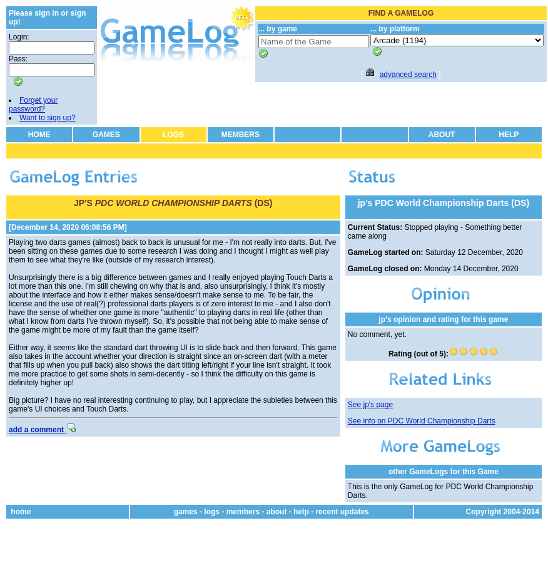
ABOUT (442, 134)
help (301, 511)
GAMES (106, 134)
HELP (509, 134)
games (186, 511)
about (276, 511)
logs (212, 511)
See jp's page (370, 404)
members (243, 511)
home (21, 511)
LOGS (173, 134)
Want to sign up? (47, 117)
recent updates (341, 511)
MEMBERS (240, 134)
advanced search (408, 74)
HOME (39, 134)
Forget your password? (33, 104)
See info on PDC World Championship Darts (421, 421)
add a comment (42, 429)
